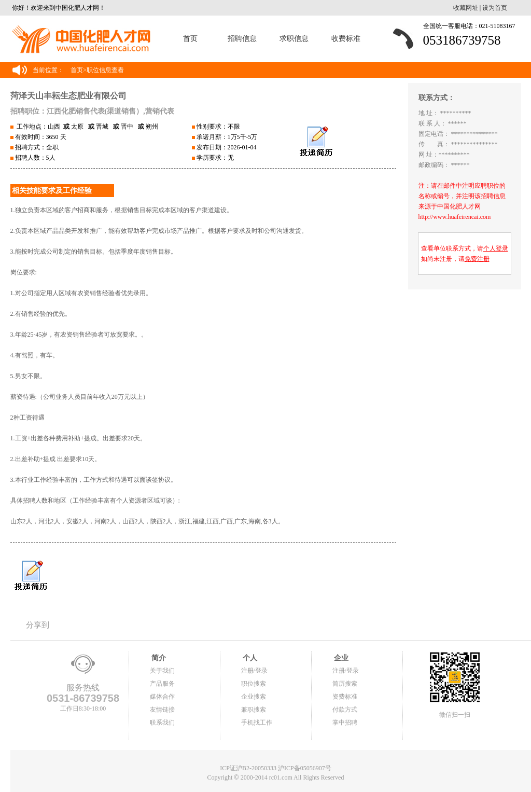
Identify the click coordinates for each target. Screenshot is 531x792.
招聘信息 (242, 39)
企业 (340, 658)
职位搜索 (253, 683)
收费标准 (345, 39)
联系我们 (162, 722)
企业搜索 (253, 696)
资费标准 (344, 696)
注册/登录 (254, 670)
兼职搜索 (253, 709)
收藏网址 (465, 7)
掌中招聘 (344, 722)
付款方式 (344, 709)
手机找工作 (256, 722)
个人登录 (495, 248)
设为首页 (494, 7)
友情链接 (162, 709)
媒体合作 (162, 696)
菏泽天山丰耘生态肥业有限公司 (68, 95)
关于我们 (162, 670)
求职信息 (294, 39)
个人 (249, 658)
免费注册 (477, 258)
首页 (190, 39)
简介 (158, 658)
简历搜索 (344, 683)
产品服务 (162, 683)
